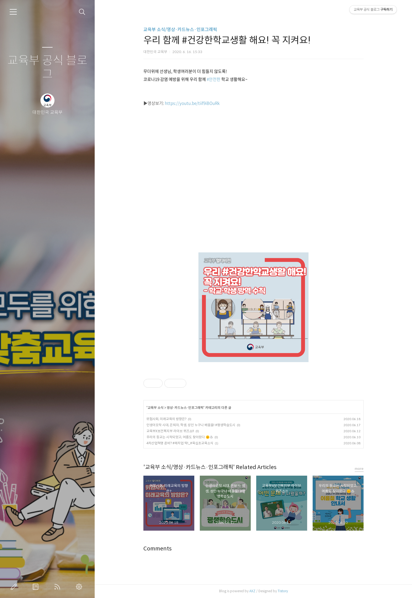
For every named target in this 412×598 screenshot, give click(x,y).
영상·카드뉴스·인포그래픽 (185, 408)
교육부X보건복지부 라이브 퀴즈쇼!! (170, 431)
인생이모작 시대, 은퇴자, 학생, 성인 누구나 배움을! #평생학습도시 (190, 425)
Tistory (283, 591)
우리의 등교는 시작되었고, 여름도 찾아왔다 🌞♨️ (179, 437)
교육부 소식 (155, 408)
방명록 (36, 586)
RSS (58, 586)
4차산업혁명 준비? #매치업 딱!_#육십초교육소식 (179, 443)
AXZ (252, 591)
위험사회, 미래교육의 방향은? (166, 419)
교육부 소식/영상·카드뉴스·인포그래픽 (180, 29)
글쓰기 (14, 586)
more (359, 468)
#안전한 (213, 79)
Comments (157, 548)
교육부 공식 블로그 (47, 67)
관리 (80, 586)
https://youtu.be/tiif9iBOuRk (192, 103)
